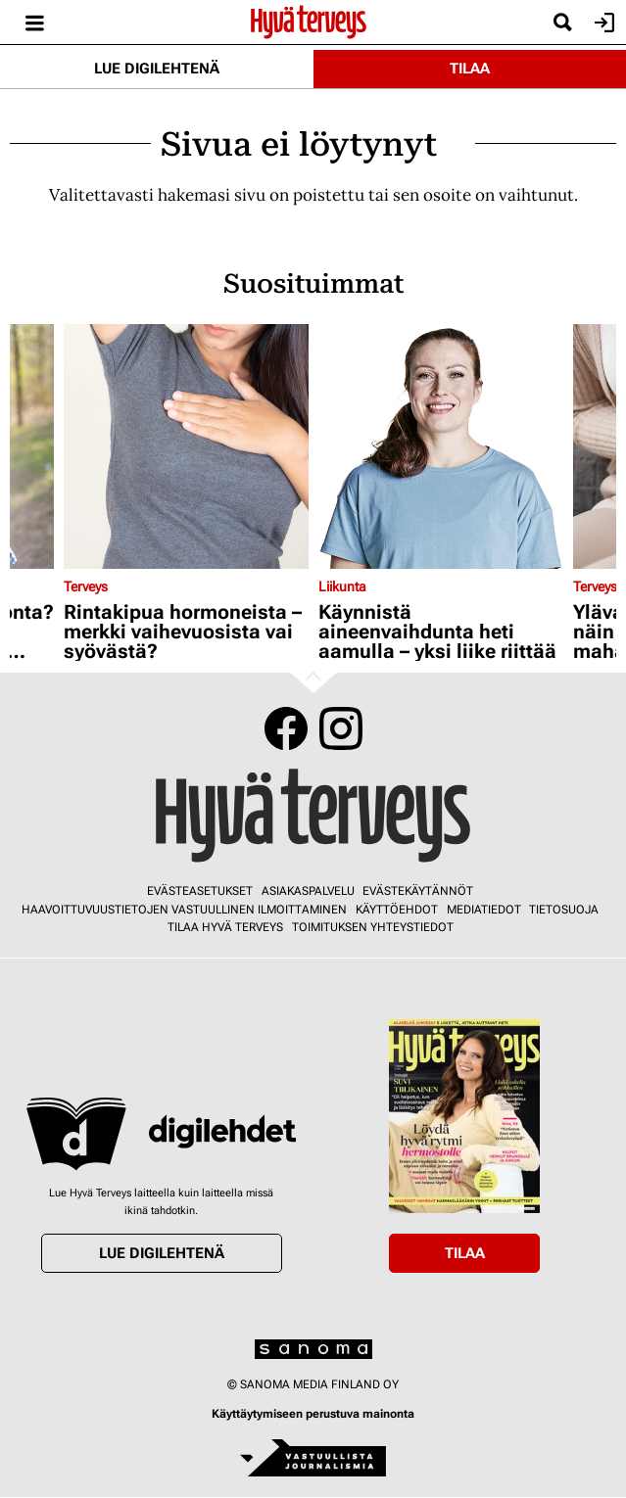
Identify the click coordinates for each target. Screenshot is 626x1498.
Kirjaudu (602, 22)
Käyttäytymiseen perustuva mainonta (313, 1414)
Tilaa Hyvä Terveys (225, 927)
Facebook (286, 728)
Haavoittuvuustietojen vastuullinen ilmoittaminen (184, 909)
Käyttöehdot (397, 909)
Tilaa (470, 68)
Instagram (340, 728)
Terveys (86, 586)
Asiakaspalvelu (308, 891)
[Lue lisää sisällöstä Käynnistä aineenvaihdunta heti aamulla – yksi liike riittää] (440, 446)
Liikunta (342, 586)
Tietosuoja (564, 909)
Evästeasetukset (200, 891)
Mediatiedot (484, 909)
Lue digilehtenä (156, 68)
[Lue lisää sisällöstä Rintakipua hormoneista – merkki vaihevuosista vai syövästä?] (186, 446)
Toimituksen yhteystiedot (373, 927)
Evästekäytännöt (417, 891)
